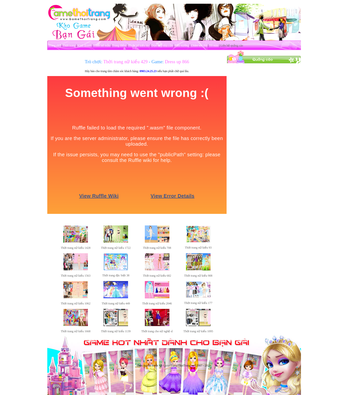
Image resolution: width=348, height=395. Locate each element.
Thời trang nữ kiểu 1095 (198, 331)
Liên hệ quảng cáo (231, 45)
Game (166, 365)
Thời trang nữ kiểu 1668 (76, 331)
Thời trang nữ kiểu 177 (198, 303)
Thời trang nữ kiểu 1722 (116, 248)
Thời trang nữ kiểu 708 (157, 248)
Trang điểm (119, 45)
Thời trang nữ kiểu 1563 (76, 275)
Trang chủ (55, 45)
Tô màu (213, 45)
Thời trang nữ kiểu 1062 (76, 303)
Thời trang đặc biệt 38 (115, 275)
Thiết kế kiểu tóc (138, 45)
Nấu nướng (182, 45)
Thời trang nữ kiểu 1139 (116, 331)
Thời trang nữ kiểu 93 (198, 247)
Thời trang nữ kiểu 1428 (76, 248)
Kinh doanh (84, 45)
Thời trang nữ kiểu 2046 (157, 303)
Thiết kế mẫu (101, 45)
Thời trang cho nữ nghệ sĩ (157, 331)
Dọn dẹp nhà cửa (162, 45)
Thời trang (69, 45)
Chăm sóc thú (199, 45)
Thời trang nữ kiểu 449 (116, 303)
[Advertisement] (264, 137)
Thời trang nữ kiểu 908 (198, 275)
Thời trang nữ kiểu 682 (157, 275)
